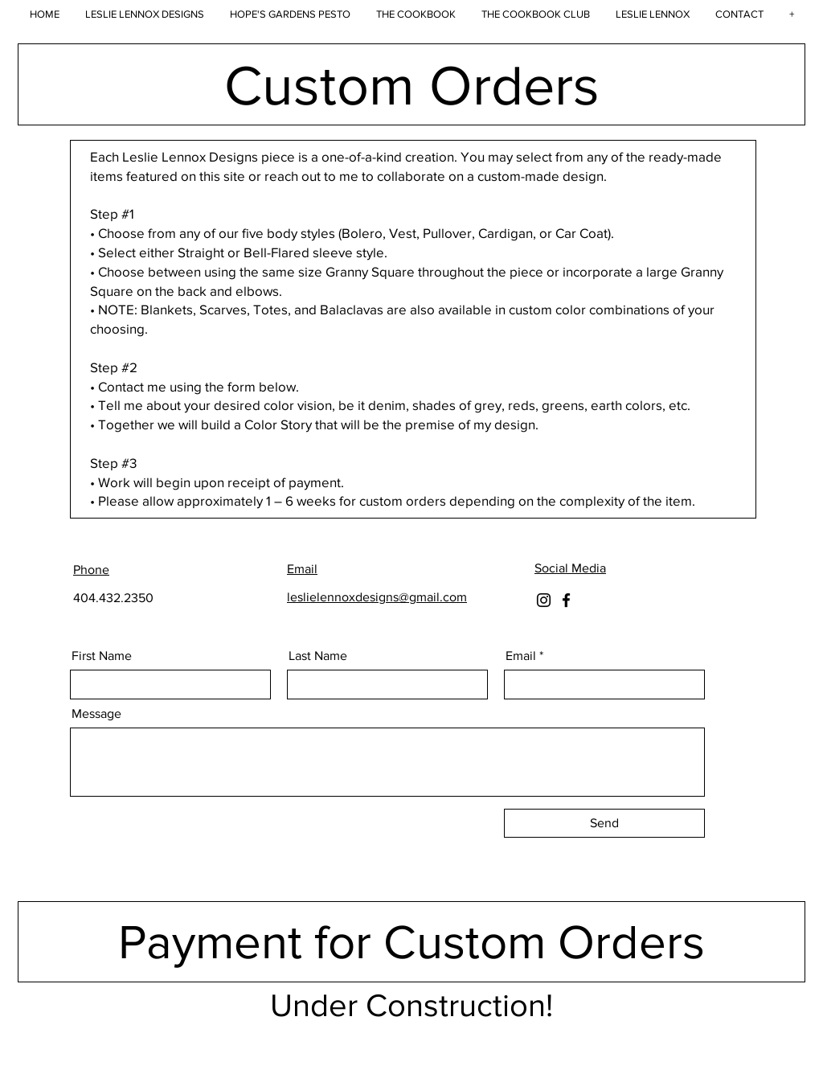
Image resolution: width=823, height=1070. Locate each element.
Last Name (318, 656)
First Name (102, 656)
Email (521, 656)
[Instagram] (543, 600)
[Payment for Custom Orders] (411, 941)
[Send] (604, 823)
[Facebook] (566, 600)
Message (96, 713)
